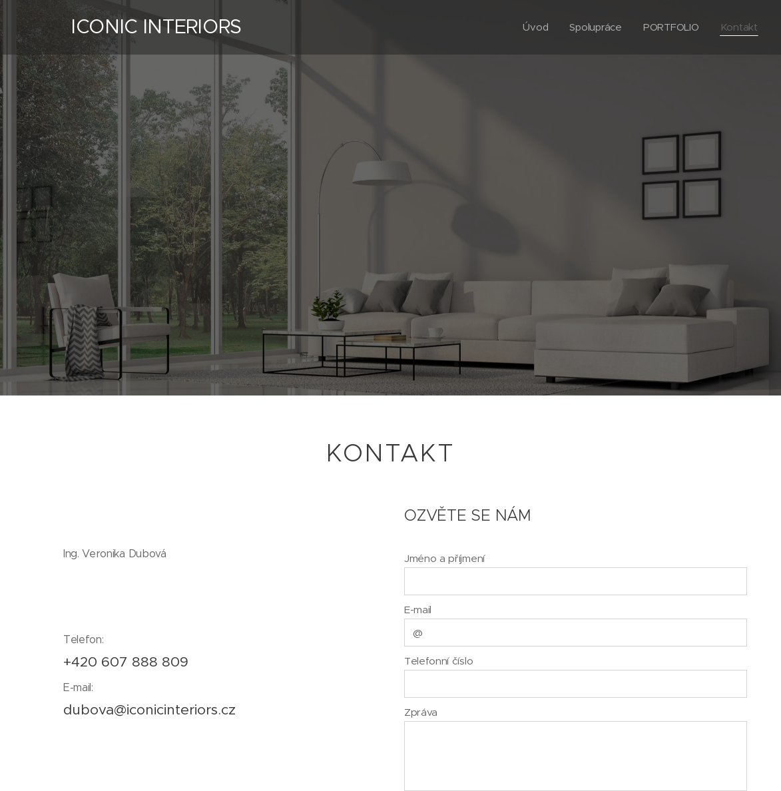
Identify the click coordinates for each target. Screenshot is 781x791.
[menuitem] (535, 27)
